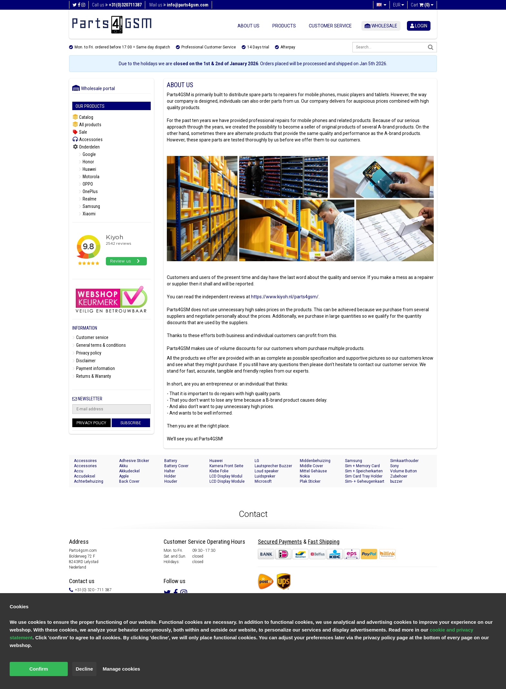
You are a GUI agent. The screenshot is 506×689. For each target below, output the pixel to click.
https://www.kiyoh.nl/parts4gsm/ (285, 296)
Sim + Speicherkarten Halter (364, 471)
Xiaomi (87, 213)
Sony (394, 466)
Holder (170, 476)
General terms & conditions (99, 345)
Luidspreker (265, 476)
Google (87, 154)
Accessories (87, 139)
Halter (169, 471)
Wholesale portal (93, 88)
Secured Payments (280, 541)
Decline (84, 669)
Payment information (93, 368)
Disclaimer (84, 360)
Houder (170, 481)
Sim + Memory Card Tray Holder (362, 466)
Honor (86, 161)
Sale (79, 132)
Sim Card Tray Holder (363, 476)
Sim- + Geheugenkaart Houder (364, 481)
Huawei (87, 169)
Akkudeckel (129, 471)
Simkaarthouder (404, 460)
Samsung (89, 206)
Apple (124, 476)
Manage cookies (121, 669)
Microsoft (263, 481)
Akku (123, 466)
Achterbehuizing (88, 481)
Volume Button (403, 471)
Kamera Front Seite (226, 466)
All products (86, 124)
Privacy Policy (91, 423)
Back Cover (129, 481)
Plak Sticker (310, 481)
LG (257, 460)
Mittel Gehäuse (313, 471)
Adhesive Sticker (134, 460)
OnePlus (88, 191)
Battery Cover (176, 466)
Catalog (82, 117)
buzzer (396, 481)
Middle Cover (311, 466)
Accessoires (85, 460)
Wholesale (381, 25)
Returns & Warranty (91, 376)
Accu (78, 471)
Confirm (38, 669)
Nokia (305, 476)
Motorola (89, 176)
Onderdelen (86, 146)
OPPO (86, 184)
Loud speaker (266, 471)
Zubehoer (398, 476)
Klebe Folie (218, 471)
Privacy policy (86, 352)
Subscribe (130, 423)
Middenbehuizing (315, 460)
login (418, 25)
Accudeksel (84, 476)
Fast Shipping (323, 541)
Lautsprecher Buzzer (273, 466)
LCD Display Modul (225, 476)
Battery (170, 460)
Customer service (330, 25)
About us (248, 25)
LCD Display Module (227, 481)
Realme (87, 198)
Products (284, 25)
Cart (422, 4)
